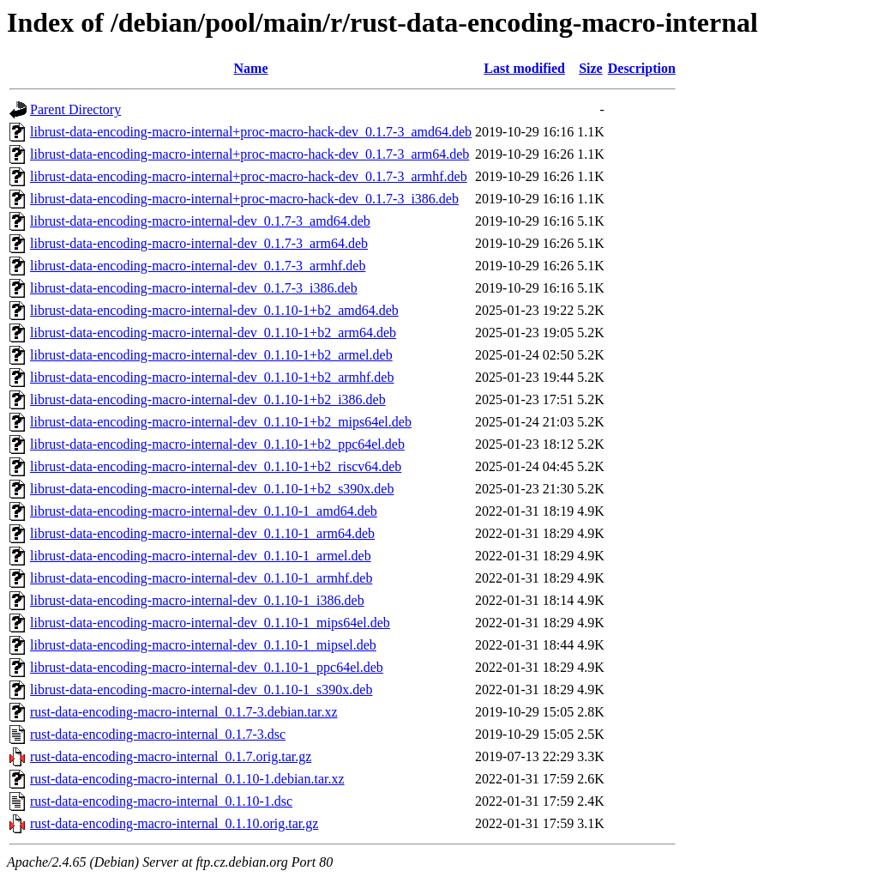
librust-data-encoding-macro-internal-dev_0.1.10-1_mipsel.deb (203, 645)
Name (251, 68)
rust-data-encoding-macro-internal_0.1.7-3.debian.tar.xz (184, 712)
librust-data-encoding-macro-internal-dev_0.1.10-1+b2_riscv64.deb (215, 466)
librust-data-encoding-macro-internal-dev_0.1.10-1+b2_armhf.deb (212, 377)
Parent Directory (75, 109)
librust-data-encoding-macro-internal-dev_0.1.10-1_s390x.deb (201, 689)
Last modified (524, 68)
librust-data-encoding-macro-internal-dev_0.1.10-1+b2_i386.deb (208, 399)
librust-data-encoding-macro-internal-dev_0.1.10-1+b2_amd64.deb (214, 310)
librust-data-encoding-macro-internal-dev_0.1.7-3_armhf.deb (197, 265)
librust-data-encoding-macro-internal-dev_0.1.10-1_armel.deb (200, 555)
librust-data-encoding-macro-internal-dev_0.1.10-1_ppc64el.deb (206, 667)
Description (642, 68)
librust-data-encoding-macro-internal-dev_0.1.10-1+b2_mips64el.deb (221, 421)
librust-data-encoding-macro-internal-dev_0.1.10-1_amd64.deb (203, 511)
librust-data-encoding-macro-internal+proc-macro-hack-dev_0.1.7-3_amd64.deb (251, 131)
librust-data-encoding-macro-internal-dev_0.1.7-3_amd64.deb (200, 221)
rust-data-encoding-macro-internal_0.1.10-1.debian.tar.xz (187, 778)
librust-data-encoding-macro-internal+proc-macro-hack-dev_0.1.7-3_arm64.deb (249, 154)
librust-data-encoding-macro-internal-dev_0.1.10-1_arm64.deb (202, 533)
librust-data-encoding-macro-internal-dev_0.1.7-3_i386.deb (194, 288)
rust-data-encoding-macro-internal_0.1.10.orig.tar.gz (174, 823)
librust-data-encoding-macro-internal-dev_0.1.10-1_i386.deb (197, 600)
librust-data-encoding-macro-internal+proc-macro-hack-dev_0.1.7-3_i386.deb (244, 198)
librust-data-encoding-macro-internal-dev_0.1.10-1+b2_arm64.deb (213, 332)
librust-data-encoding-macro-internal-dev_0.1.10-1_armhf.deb (201, 578)
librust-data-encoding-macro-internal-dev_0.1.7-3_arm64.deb (199, 243)
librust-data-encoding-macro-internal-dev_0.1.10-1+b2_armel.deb (211, 355)
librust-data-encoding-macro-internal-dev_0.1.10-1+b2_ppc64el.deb (217, 444)
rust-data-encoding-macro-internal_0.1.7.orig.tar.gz (170, 756)
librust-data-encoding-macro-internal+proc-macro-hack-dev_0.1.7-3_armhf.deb (248, 176)
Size (591, 68)
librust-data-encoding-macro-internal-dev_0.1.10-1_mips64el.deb (210, 622)
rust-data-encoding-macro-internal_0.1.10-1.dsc (161, 801)
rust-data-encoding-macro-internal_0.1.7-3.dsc (158, 734)
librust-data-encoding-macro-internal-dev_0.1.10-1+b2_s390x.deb (212, 488)
